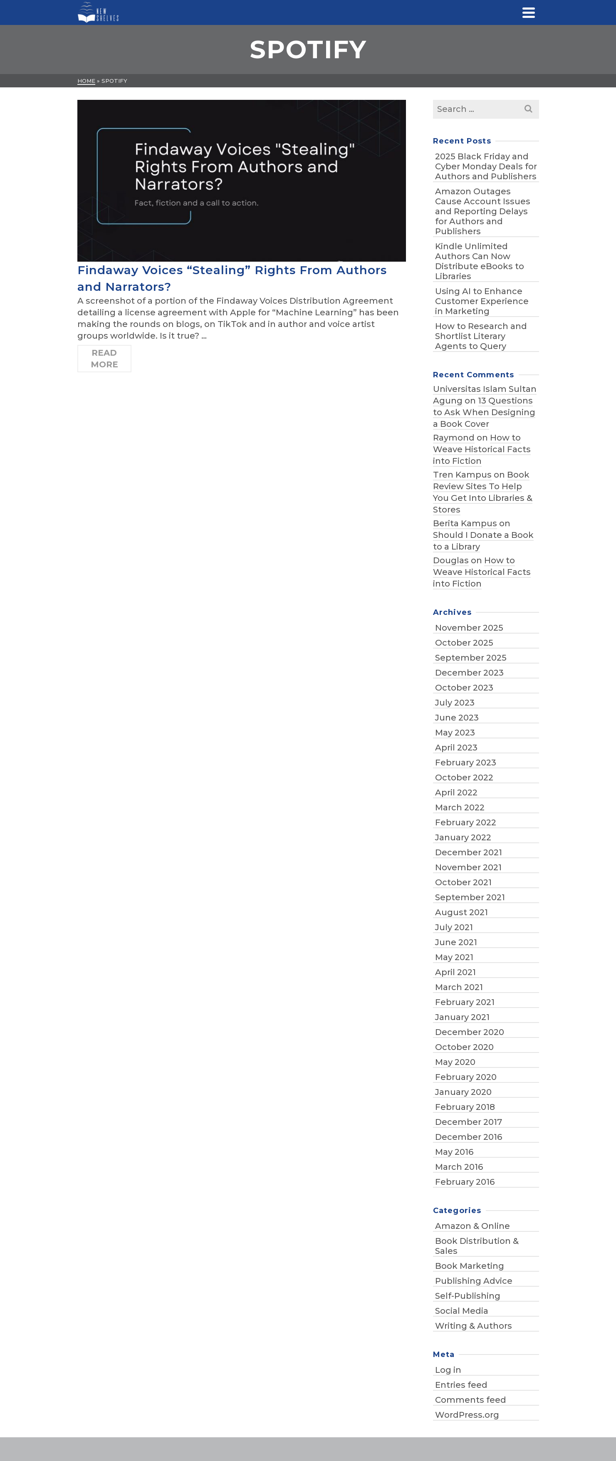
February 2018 (465, 1107)
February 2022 (465, 822)
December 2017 (468, 1122)
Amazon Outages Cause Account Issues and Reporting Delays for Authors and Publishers (482, 211)
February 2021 (465, 1002)
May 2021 (454, 957)
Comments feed (470, 1400)
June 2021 (456, 942)
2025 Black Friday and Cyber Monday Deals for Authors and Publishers (486, 166)
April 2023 (456, 748)
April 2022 (456, 792)
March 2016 (459, 1167)
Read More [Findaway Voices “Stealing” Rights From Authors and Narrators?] (104, 358)
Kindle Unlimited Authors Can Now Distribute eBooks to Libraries (479, 261)
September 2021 (470, 897)
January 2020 (463, 1092)
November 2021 (468, 867)
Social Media (461, 1311)
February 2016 (465, 1182)
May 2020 (455, 1062)
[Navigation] (528, 12)
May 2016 (454, 1152)
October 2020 (464, 1047)
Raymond (454, 438)
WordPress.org (467, 1415)
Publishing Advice (473, 1281)
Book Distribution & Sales (477, 1246)
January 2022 (463, 837)
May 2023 (455, 733)
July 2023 (455, 703)
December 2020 (469, 1032)
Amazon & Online (472, 1226)
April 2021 (455, 972)
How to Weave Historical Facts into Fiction (482, 449)
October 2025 (464, 643)
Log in (448, 1370)
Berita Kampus (465, 523)
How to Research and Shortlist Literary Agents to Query (481, 336)
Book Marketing (469, 1266)
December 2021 (468, 852)
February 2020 (466, 1077)
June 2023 (457, 718)
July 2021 (454, 927)
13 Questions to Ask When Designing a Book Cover (484, 412)
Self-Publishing (467, 1296)
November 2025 (469, 628)
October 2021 (463, 882)
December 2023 (469, 673)
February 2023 (465, 763)
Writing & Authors (473, 1326)
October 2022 (464, 778)
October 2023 (464, 688)
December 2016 (468, 1137)
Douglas (451, 560)
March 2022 (460, 807)
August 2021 (461, 912)
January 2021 (462, 1017)
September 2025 (471, 658)
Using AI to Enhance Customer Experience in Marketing (482, 301)
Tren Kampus (462, 475)
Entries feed (461, 1385)
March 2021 (459, 987)
